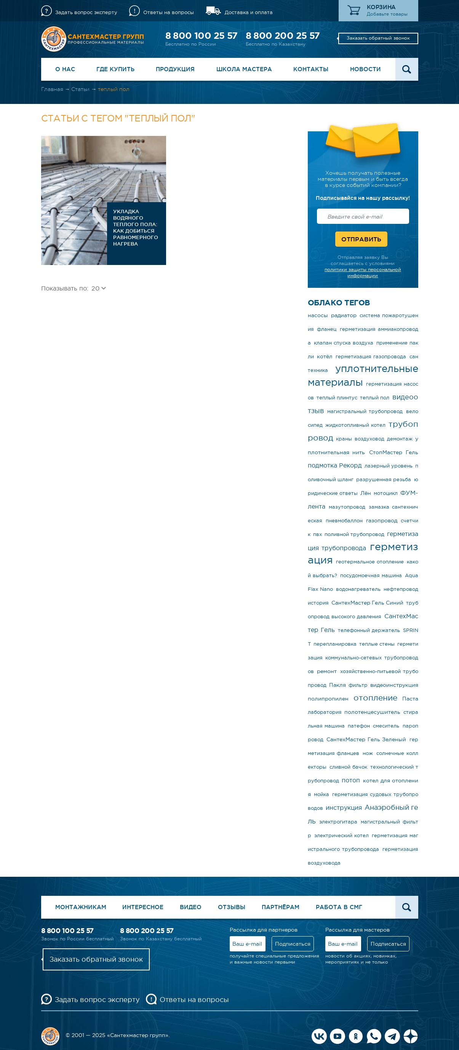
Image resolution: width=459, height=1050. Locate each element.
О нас (65, 69)
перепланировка (335, 644)
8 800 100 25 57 (201, 35)
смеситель (386, 726)
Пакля (337, 685)
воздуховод (369, 439)
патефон (359, 726)
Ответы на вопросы (168, 12)
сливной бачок (348, 767)
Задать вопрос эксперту (86, 12)
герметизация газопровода (371, 356)
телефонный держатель (369, 630)
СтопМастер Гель (393, 452)
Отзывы (231, 907)
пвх (317, 534)
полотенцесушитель (372, 712)
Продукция (175, 69)
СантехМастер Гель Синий (367, 603)
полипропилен (328, 699)
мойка (321, 794)
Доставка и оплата (249, 12)
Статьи (80, 89)
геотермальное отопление (370, 562)
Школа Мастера (244, 69)
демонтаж (400, 439)
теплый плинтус (337, 398)
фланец (326, 329)
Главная (52, 89)
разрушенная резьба (383, 479)
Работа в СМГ (339, 907)
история (318, 603)
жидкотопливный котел (355, 425)
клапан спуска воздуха (343, 343)
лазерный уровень (389, 466)
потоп (351, 780)
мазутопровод (347, 507)
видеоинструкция (394, 685)
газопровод (381, 520)
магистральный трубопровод (365, 411)
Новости (365, 69)
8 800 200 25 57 (283, 35)
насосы (318, 315)
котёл (325, 356)
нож (368, 753)
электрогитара (338, 822)
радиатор (344, 315)
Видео (191, 907)
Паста (410, 699)
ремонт (327, 671)
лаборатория (325, 712)
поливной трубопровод (354, 534)
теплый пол (374, 398)
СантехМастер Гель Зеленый (366, 739)
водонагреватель (358, 589)
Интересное (142, 907)
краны (344, 439)
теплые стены (377, 644)
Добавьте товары (387, 14)
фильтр (358, 685)
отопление (375, 697)
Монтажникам (80, 907)
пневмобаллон (344, 520)
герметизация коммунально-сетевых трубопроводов (363, 657)
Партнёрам (280, 907)
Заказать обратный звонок (378, 38)
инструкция (344, 807)
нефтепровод (401, 589)
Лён (365, 493)
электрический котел (341, 835)
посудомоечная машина (371, 575)
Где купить (115, 69)
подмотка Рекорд (335, 465)
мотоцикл (386, 493)
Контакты (310, 69)
